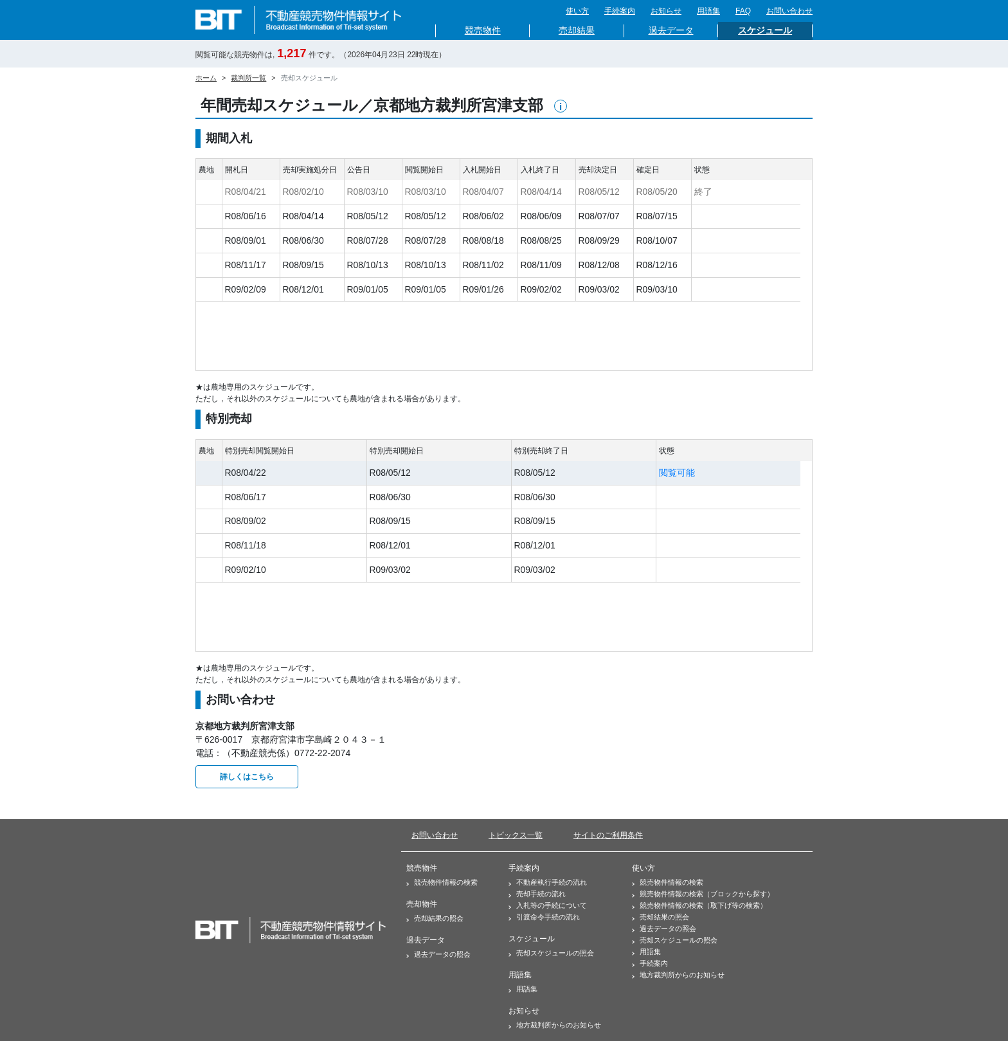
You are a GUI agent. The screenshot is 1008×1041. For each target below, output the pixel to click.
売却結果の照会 (435, 918)
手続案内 (619, 10)
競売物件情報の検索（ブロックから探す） (703, 894)
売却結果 (577, 30)
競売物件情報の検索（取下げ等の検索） (699, 905)
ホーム (206, 78)
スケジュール (765, 30)
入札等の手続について (548, 905)
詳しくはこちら (247, 776)
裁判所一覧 (248, 78)
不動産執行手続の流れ (548, 882)
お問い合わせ (789, 10)
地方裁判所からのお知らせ (555, 1025)
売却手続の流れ (537, 894)
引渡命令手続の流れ (544, 917)
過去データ (671, 30)
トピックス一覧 (516, 835)
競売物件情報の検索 (442, 882)
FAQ (743, 10)
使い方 (577, 10)
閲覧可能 (677, 472)
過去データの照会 (438, 954)
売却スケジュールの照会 (551, 953)
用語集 (708, 10)
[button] (560, 106)
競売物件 (483, 30)
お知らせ (666, 10)
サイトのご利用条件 (608, 835)
